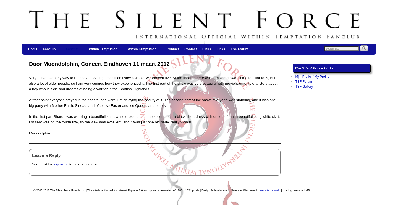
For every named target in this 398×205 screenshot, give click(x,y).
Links (206, 49)
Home (32, 49)
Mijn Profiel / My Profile (312, 77)
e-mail (275, 190)
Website (264, 190)
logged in (60, 164)
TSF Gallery (304, 87)
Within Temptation (103, 51)
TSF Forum (239, 49)
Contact (173, 49)
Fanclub (49, 51)
